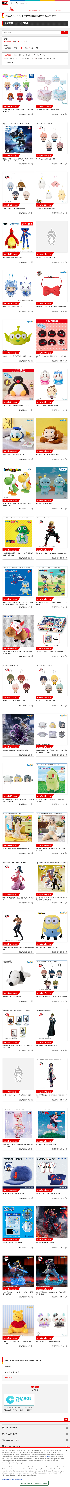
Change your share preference (12, 1479)
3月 (21, 41)
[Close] (66, 1450)
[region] (35, 1467)
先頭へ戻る (66, 1419)
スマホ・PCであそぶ (12, 1440)
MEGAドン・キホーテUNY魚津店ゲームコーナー (23, 1360)
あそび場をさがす (11, 1428)
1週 (37, 48)
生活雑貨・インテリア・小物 (45, 58)
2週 (32, 48)
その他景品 (9, 62)
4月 (15, 41)
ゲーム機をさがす (11, 1434)
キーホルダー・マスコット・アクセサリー (19, 58)
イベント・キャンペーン (13, 1446)
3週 (26, 48)
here (48, 1457)
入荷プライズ (9, 1378)
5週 (15, 48)
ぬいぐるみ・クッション (22, 55)
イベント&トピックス (12, 1372)
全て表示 (8, 41)
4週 (21, 48)
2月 (26, 41)
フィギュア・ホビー (40, 55)
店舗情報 (8, 1366)
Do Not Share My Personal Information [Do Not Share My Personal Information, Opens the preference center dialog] (34, 1483)
